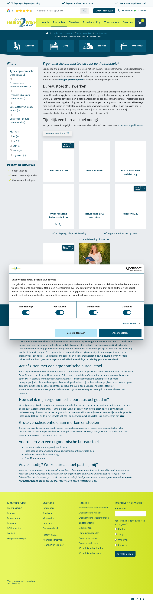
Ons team (47, 512)
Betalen (11, 512)
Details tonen (128, 323)
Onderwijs (123, 539)
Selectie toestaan (76, 333)
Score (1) (17, 150)
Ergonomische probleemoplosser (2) (21, 84)
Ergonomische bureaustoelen (93, 507)
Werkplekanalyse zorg (90, 553)
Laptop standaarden (89, 532)
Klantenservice (16, 503)
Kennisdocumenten (53, 539)
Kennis (45, 22)
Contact (142, 10)
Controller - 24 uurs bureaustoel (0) (19, 120)
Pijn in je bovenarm (88, 537)
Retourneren (13, 517)
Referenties (48, 507)
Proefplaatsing (14, 507)
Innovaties (48, 523)
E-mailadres (121, 508)
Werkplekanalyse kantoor (91, 548)
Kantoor (69, 33)
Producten (59, 22)
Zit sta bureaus (86, 522)
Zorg (120, 534)
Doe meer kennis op (55, 133)
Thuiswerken (111, 22)
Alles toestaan (120, 333)
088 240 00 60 (127, 10)
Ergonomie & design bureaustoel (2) (20, 96)
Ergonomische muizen (90, 512)
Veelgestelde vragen (17, 538)
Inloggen (11, 523)
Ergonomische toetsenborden (94, 517)
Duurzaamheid (50, 528)
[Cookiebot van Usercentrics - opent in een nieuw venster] (128, 269)
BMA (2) (16, 145)
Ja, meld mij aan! (125, 553)
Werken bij (48, 517)
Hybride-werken (84, 33)
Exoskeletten (85, 527)
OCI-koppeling (14, 528)
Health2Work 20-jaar (53, 544)
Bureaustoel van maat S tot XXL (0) (21, 108)
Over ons (128, 22)
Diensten (74, 22)
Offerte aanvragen (104, 10)
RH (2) (16, 136)
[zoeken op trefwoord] (57, 10)
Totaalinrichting (91, 22)
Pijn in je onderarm (88, 542)
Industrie (122, 545)
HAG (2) (16, 140)
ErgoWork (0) (19, 155)
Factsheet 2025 (50, 534)
